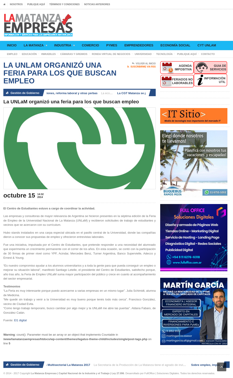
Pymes (111, 45)
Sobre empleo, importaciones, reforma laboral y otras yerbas (56, 93)
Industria (64, 46)
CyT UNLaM (207, 45)
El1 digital (20, 320)
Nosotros (16, 4)
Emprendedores (138, 45)
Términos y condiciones (64, 4)
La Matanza (35, 46)
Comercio (90, 45)
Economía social (175, 45)
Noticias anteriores (97, 4)
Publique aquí (36, 4)
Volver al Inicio (144, 63)
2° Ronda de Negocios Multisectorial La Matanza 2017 (54, 365)
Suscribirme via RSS (141, 66)
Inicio (12, 45)
